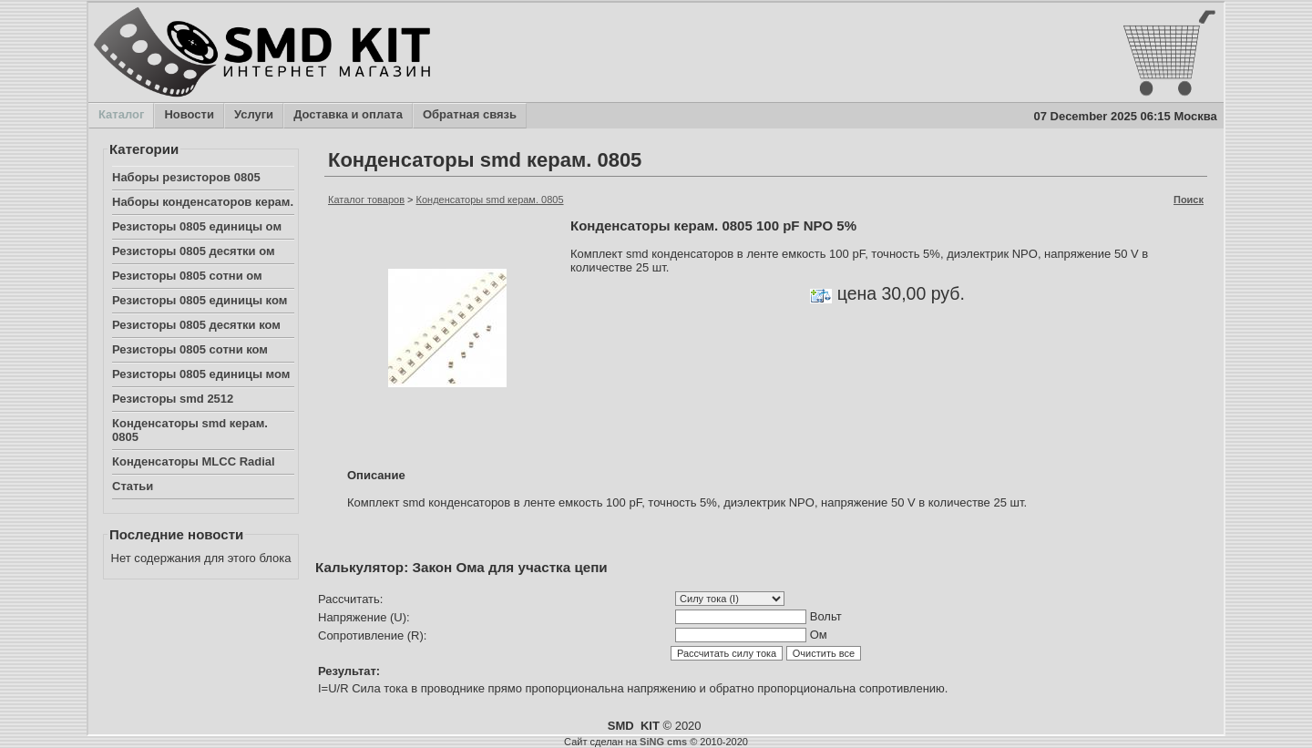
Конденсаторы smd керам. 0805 (190, 430)
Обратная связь (469, 116)
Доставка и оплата (347, 116)
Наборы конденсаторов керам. (202, 202)
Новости (188, 116)
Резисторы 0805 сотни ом (187, 275)
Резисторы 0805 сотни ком (190, 349)
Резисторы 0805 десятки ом (193, 251)
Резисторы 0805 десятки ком (196, 325)
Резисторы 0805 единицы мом (201, 374)
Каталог (120, 116)
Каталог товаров (366, 199)
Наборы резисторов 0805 (186, 177)
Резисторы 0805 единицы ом (197, 226)
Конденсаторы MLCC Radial (193, 461)
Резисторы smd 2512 (172, 398)
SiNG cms (663, 741)
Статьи (132, 486)
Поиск (1189, 199)
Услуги (253, 116)
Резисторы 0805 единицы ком (199, 300)
